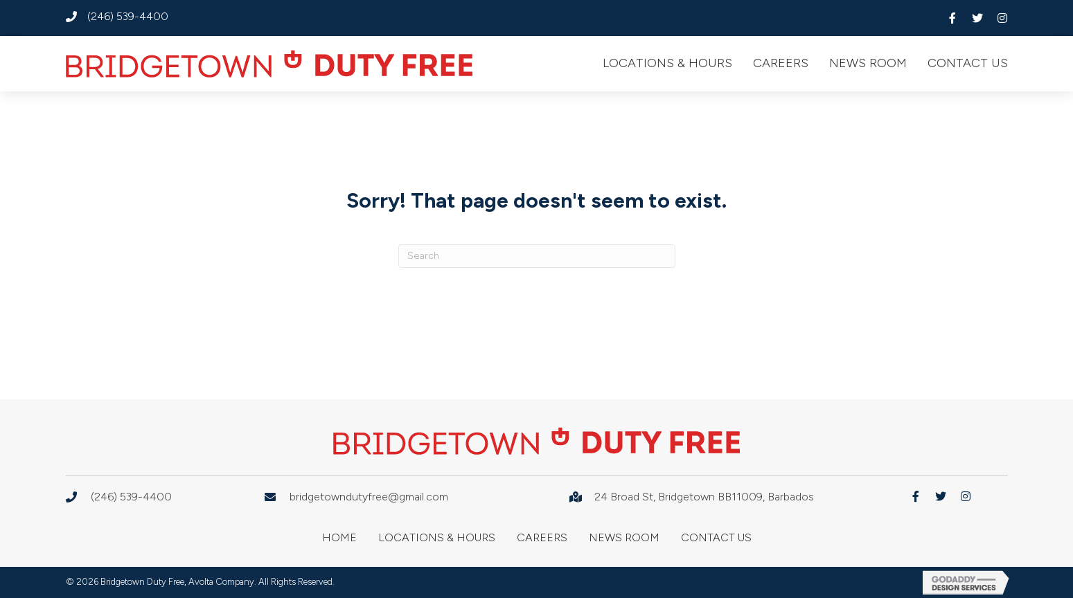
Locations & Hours (436, 537)
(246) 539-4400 (127, 16)
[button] (952, 18)
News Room (624, 537)
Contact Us (716, 537)
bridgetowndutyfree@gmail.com (369, 496)
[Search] (536, 256)
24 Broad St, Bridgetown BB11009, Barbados (704, 496)
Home (339, 537)
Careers (542, 537)
